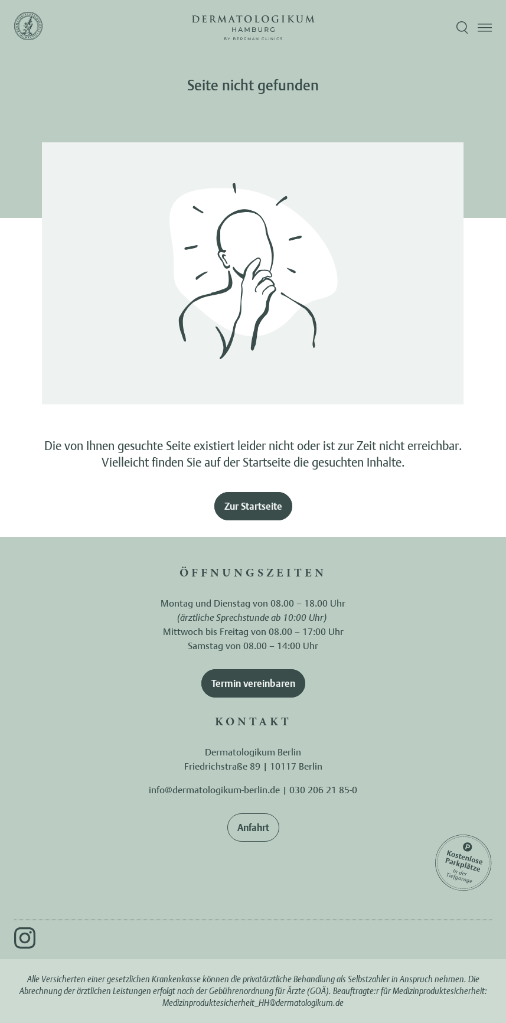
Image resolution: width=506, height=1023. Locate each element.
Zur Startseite (253, 506)
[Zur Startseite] (28, 28)
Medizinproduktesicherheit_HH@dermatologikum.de (253, 1003)
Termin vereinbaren (253, 683)
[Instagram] (24, 938)
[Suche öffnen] (462, 28)
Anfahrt (253, 827)
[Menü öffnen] (485, 28)
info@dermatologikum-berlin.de (214, 790)
